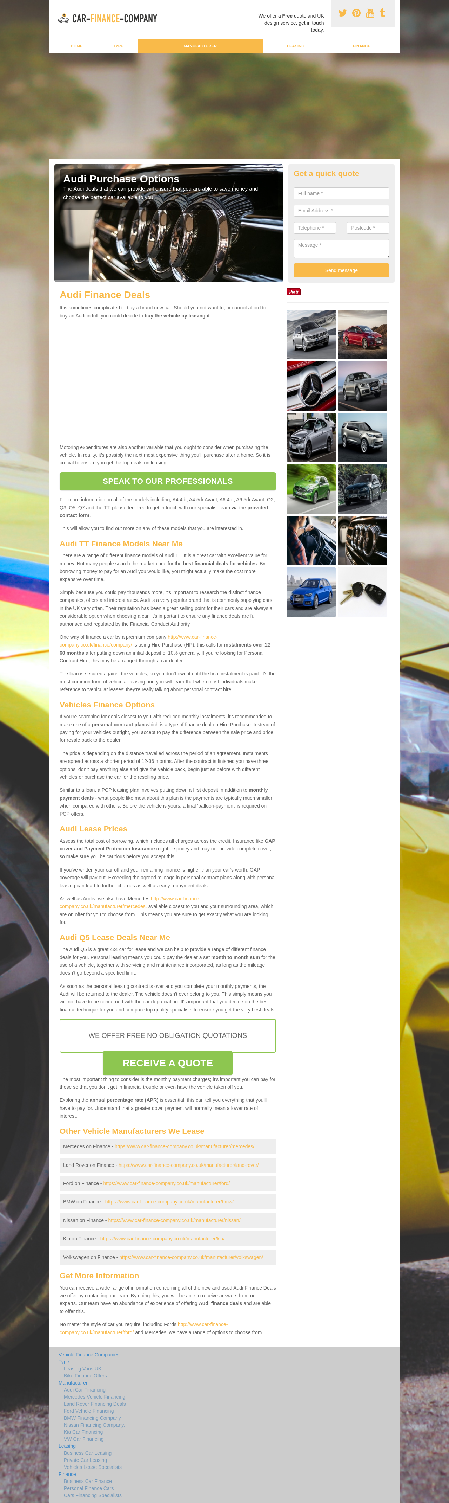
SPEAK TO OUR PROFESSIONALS (168, 481)
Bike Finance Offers (85, 1376)
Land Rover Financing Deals (95, 1404)
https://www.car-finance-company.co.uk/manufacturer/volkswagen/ (191, 1257)
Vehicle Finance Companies (89, 1354)
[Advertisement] (224, 106)
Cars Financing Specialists (93, 1495)
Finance (361, 46)
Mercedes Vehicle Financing (94, 1397)
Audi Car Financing (85, 1390)
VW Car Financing (84, 1439)
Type (118, 46)
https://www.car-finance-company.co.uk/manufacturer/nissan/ (174, 1220)
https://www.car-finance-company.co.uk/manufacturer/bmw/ (169, 1202)
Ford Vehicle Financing (89, 1411)
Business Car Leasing (88, 1453)
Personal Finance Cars (89, 1488)
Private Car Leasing (85, 1460)
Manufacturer (199, 46)
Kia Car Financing (83, 1432)
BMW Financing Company (92, 1418)
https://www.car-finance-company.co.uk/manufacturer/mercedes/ (184, 1146)
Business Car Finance (88, 1481)
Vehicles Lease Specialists (93, 1467)
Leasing (295, 46)
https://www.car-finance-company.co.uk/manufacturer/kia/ (162, 1238)
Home (77, 46)
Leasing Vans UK (82, 1369)
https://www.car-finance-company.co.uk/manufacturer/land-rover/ (189, 1165)
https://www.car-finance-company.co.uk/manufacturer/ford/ (166, 1183)
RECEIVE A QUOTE (167, 1063)
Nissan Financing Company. (94, 1425)
